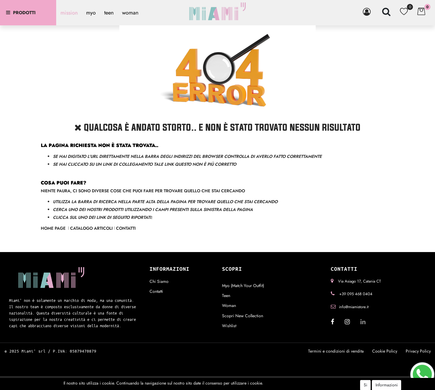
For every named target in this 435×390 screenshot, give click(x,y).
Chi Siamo (159, 281)
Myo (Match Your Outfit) (243, 286)
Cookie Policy (384, 351)
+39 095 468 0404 (355, 294)
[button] (367, 11)
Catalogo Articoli (91, 228)
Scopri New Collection (242, 316)
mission (69, 13)
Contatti (126, 228)
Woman (229, 305)
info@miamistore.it (354, 307)
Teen (226, 295)
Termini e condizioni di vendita (336, 351)
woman (130, 13)
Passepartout (227, 380)
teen (109, 13)
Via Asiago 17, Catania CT (359, 281)
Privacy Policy (418, 351)
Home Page (54, 228)
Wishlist (229, 326)
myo (91, 13)
